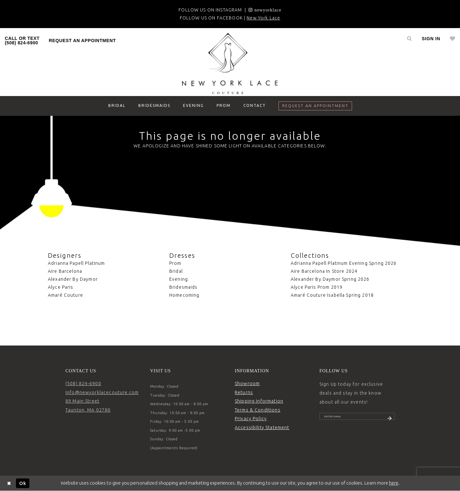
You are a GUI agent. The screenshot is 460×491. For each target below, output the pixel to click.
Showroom (247, 383)
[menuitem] (22, 40)
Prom (175, 263)
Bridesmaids (183, 287)
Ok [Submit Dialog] (22, 483)
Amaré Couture (65, 295)
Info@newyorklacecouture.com (102, 392)
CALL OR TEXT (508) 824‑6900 (22, 40)
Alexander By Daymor (73, 279)
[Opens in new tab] (265, 9)
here (393, 483)
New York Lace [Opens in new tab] (263, 17)
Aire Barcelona (65, 271)
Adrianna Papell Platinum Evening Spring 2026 (344, 263)
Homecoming (184, 295)
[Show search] (409, 38)
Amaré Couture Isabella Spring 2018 (332, 295)
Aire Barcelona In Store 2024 (324, 271)
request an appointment (82, 40)
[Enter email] (357, 419)
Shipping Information (259, 401)
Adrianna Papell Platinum (76, 263)
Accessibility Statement (262, 427)
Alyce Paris (60, 287)
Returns (244, 392)
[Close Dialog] (9, 483)
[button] (431, 38)
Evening (178, 279)
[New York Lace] (230, 63)
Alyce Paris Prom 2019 (316, 287)
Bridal (176, 271)
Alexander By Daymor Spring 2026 (330, 279)
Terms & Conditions (257, 410)
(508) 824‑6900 (83, 383)
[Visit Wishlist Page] (452, 38)
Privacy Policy (251, 418)
